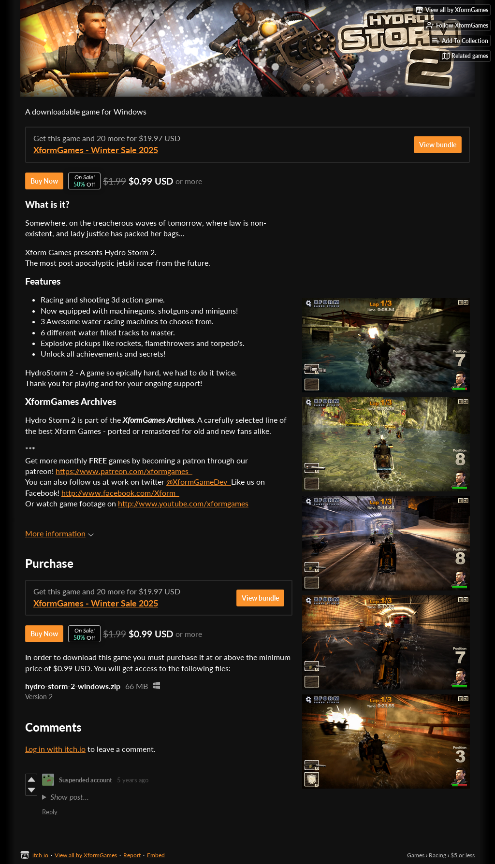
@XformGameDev (198, 481)
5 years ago (132, 780)
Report (132, 855)
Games (415, 855)
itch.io (40, 855)
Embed (156, 855)
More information (59, 533)
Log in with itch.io (55, 748)
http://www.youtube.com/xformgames (183, 503)
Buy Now (44, 181)
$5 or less (463, 855)
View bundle (437, 145)
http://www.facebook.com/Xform (120, 492)
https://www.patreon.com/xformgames (124, 470)
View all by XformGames (86, 855)
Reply (50, 812)
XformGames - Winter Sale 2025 (95, 150)
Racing (437, 855)
